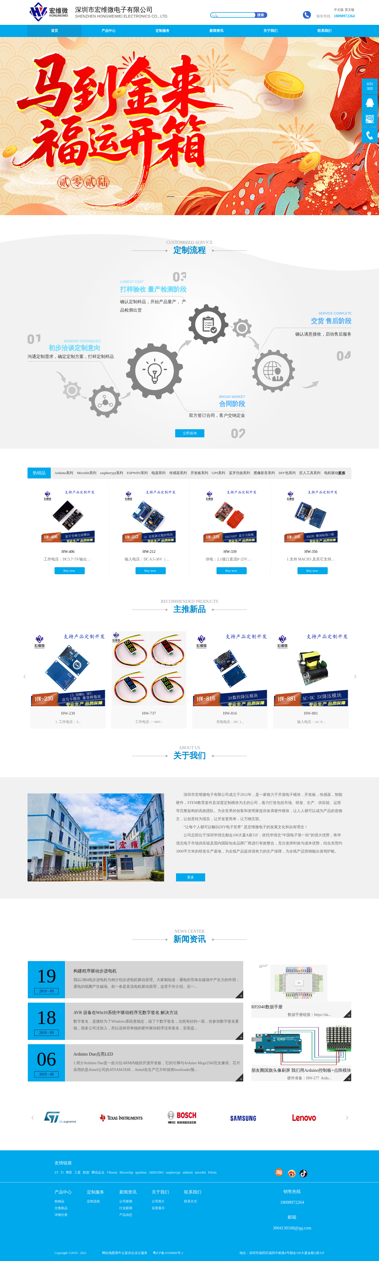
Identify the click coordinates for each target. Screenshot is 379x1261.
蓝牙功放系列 (239, 473)
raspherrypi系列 (111, 473)
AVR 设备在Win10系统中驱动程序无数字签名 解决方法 (125, 1012)
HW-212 (149, 552)
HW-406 (68, 552)
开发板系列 (199, 473)
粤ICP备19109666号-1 (168, 1253)
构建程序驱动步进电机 (95, 971)
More (347, 1014)
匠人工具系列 (309, 473)
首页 (54, 31)
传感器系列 (178, 473)
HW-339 (230, 552)
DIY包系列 (287, 473)
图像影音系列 (264, 473)
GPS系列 (218, 473)
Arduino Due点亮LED (93, 1054)
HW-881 (311, 713)
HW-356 (310, 552)
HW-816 (230, 713)
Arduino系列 (64, 473)
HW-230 (68, 713)
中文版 (339, 10)
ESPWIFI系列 (137, 473)
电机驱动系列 (334, 473)
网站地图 (107, 1253)
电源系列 (158, 473)
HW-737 (149, 713)
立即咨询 (190, 433)
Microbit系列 (86, 473)
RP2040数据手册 (267, 1007)
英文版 (349, 10)
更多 (342, 473)
